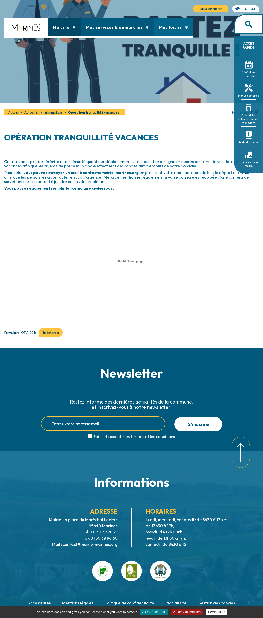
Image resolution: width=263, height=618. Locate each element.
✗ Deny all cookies (187, 612)
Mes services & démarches (117, 27)
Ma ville (64, 27)
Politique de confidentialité (129, 602)
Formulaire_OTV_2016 (20, 332)
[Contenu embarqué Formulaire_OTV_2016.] (131, 261)
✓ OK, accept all (154, 612)
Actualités (31, 112)
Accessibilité (39, 602)
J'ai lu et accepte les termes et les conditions (134, 436)
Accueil (13, 112)
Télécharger (50, 332)
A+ (253, 9)
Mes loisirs (173, 27)
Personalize (216, 612)
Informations (53, 112)
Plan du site (176, 602)
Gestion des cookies (216, 602)
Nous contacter (211, 9)
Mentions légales (77, 602)
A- (246, 9)
